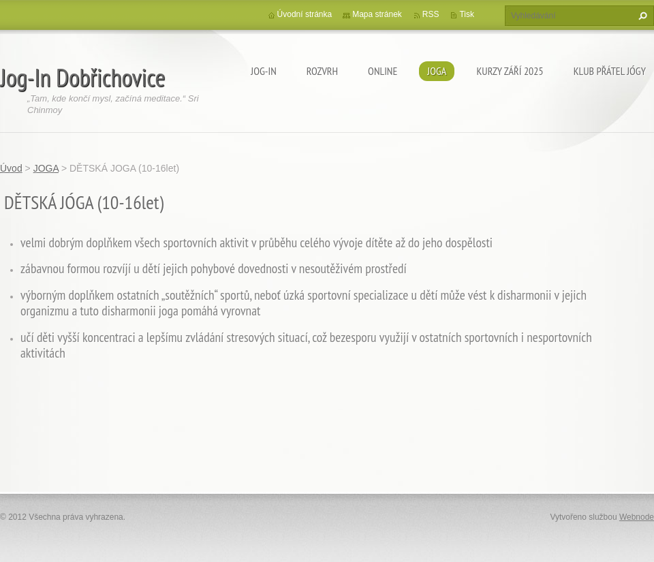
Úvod (11, 168)
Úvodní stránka (304, 14)
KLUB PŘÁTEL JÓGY (610, 71)
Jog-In (264, 71)
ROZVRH (322, 71)
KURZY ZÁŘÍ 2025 (509, 71)
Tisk (466, 14)
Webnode (636, 517)
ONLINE (382, 71)
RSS (430, 14)
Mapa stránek (377, 14)
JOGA (436, 71)
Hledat (641, 15)
